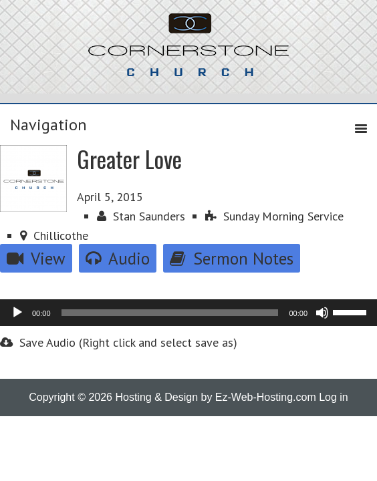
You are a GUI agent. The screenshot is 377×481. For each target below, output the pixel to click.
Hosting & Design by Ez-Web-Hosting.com (215, 397)
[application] (188, 312)
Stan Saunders (141, 216)
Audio (118, 258)
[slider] (170, 312)
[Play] (17, 312)
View (36, 258)
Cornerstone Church (188, 51)
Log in (333, 397)
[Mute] (322, 312)
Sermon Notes (231, 258)
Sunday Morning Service (274, 216)
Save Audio (38, 342)
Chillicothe (54, 235)
